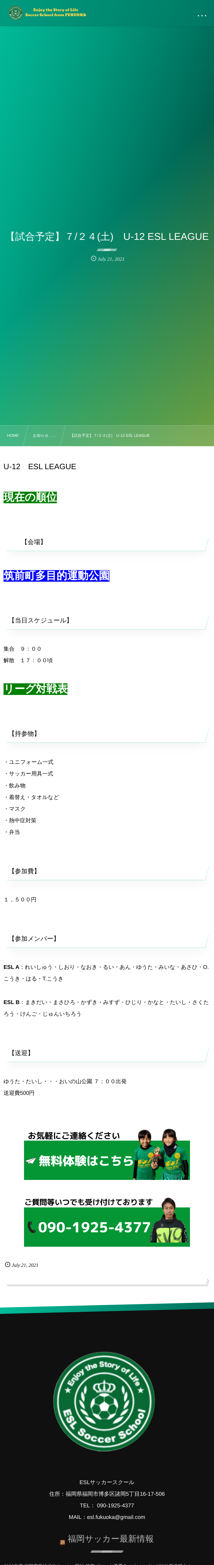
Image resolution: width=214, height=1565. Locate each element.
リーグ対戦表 (35, 689)
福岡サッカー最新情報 (110, 1534)
